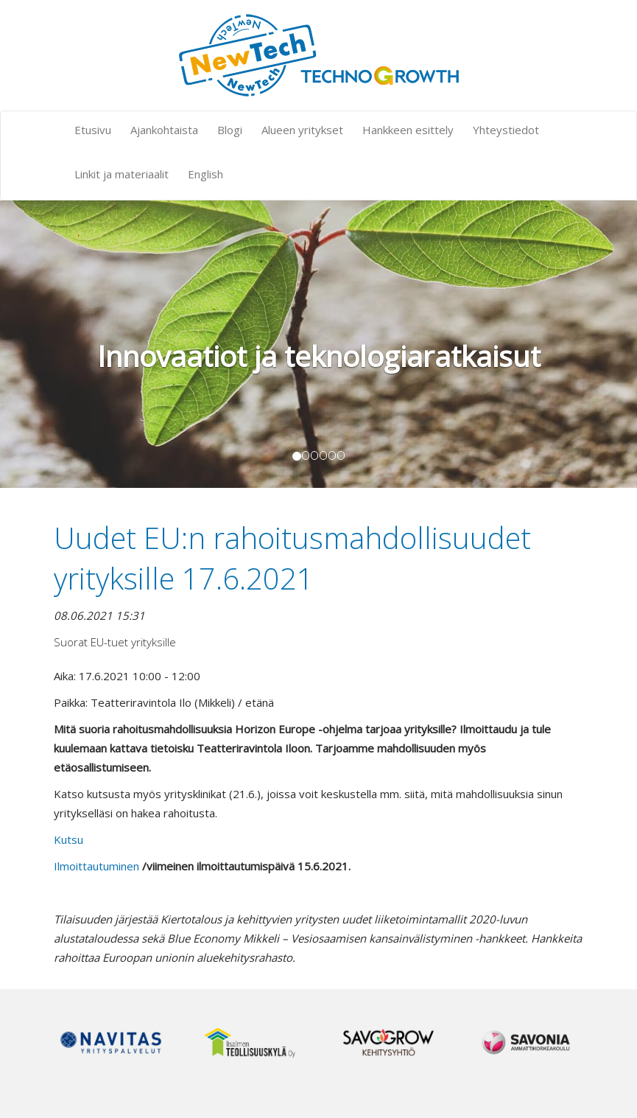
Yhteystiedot (506, 129)
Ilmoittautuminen (96, 866)
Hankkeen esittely (408, 129)
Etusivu (92, 129)
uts (69, 839)
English (205, 174)
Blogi (229, 129)
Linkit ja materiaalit (121, 174)
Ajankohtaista (164, 129)
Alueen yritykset (302, 129)
